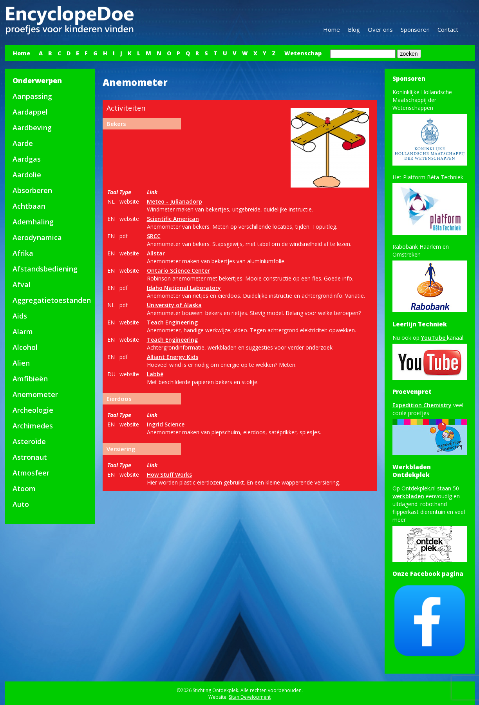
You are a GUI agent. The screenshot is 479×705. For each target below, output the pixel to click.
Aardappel (30, 112)
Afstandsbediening (45, 268)
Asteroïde (29, 441)
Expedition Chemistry (422, 405)
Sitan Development (250, 697)
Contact (447, 29)
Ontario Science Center (178, 270)
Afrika (23, 253)
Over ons (380, 29)
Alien (21, 363)
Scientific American (173, 218)
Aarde (23, 143)
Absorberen (32, 190)
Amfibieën (30, 378)
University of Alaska (174, 305)
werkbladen (408, 496)
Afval (22, 284)
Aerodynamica (37, 237)
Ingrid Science (165, 424)
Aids (20, 316)
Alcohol (25, 347)
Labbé (155, 374)
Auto (21, 504)
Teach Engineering (172, 322)
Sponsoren (415, 29)
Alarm (23, 331)
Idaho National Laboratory (184, 287)
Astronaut (30, 457)
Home (331, 29)
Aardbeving (32, 127)
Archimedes (33, 425)
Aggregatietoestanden (52, 300)
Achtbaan (29, 206)
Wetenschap (303, 53)
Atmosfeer (31, 472)
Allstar (156, 253)
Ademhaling (33, 221)
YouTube (434, 337)
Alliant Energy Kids (172, 357)
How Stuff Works (169, 474)
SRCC (154, 236)
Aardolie (27, 174)
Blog (354, 29)
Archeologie (33, 410)
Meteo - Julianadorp (174, 201)
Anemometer (35, 394)
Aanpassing (32, 96)
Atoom (24, 488)
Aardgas (27, 159)
